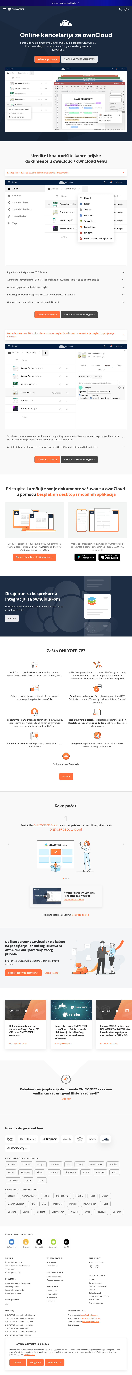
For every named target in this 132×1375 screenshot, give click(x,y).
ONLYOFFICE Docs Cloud (66, 829)
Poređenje (10, 1310)
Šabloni (9, 1258)
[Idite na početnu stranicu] (16, 9)
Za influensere (52, 1297)
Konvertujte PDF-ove (13, 1293)
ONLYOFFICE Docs (45, 825)
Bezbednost (94, 1258)
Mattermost (96, 1164)
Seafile (26, 1211)
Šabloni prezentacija (12, 1272)
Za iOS (66, 1247)
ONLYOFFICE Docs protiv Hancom (18, 1335)
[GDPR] (97, 1267)
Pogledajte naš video (74, 899)
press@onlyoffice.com (90, 1322)
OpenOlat (57, 1203)
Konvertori (10, 1279)
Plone (40, 1172)
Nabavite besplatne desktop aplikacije (34, 557)
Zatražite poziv (74, 1325)
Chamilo (26, 1164)
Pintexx (72, 1203)
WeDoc (74, 1211)
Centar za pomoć (95, 1283)
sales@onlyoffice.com (89, 1315)
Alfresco (11, 1164)
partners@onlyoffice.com (90, 1318)
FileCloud (101, 1211)
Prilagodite (35, 1362)
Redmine (54, 1172)
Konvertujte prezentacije (14, 1290)
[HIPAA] (91, 1267)
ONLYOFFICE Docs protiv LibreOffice (19, 1325)
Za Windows (11, 1247)
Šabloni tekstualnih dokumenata (17, 1266)
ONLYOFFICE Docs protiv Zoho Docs (19, 1322)
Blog (7, 1304)
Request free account (55, 1280)
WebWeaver (58, 1211)
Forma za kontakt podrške (99, 1296)
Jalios (92, 1195)
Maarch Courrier (16, 1203)
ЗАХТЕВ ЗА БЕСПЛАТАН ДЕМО (79, 59)
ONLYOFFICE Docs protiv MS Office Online (21, 1315)
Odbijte (17, 1362)
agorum (11, 1195)
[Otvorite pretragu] (120, 9)
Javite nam (66, 1098)
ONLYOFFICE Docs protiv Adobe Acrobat (20, 1332)
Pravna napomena (96, 1303)
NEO (33, 1203)
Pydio (105, 1203)
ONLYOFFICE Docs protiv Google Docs (19, 1318)
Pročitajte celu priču (18, 1043)
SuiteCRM (100, 1172)
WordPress (13, 1180)
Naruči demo (94, 1299)
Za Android (53, 1247)
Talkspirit (40, 1211)
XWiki (87, 1211)
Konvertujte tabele (12, 1286)
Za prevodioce (52, 1294)
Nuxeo (11, 1172)
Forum (91, 1279)
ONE (44, 1203)
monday (113, 1164)
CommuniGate (29, 1195)
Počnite (12, 618)
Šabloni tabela (10, 1269)
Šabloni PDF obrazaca (13, 1262)
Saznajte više (51, 972)
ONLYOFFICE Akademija (98, 1286)
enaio (46, 1195)
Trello (114, 1172)
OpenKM (117, 1211)
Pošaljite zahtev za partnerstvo (23, 972)
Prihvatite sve (54, 1362)
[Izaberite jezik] (126, 9)
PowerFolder (89, 1203)
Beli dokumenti (95, 1293)
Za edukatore (52, 1266)
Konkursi (50, 1301)
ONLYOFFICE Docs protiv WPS (16, 1328)
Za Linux (26, 1247)
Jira (68, 1164)
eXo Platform (62, 1195)
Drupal (40, 1164)
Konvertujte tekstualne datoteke (17, 1283)
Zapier (28, 1180)
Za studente (51, 1262)
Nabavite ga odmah (47, 59)
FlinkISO (79, 1195)
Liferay (80, 1164)
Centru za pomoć (80, 914)
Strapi (86, 1172)
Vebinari (92, 1289)
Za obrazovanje (54, 1258)
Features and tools (54, 1276)
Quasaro (12, 1211)
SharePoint (70, 1172)
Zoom (41, 1180)
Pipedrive (25, 1172)
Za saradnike (52, 1291)
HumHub (55, 1164)
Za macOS (39, 1247)
